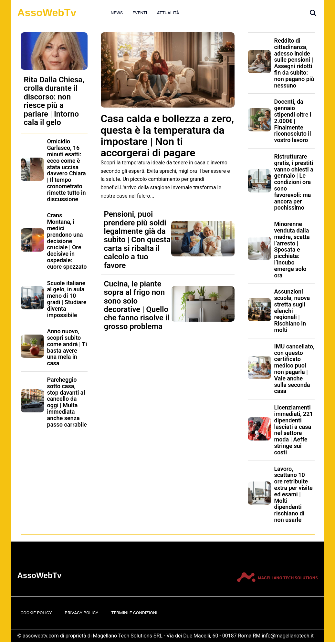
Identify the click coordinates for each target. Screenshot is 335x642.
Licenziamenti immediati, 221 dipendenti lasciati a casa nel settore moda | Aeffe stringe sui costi (293, 430)
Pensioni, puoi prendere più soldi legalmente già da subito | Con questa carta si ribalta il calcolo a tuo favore (137, 240)
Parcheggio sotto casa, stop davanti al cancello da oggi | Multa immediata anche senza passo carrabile (67, 402)
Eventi (139, 12)
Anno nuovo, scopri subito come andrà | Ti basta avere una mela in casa (67, 347)
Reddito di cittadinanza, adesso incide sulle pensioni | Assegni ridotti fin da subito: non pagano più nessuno (294, 63)
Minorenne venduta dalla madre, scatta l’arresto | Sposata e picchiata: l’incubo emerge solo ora (292, 249)
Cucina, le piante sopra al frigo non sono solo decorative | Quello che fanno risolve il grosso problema (137, 305)
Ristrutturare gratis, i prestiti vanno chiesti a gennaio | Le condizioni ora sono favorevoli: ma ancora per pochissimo (293, 182)
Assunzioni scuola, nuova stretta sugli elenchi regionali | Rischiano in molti (292, 310)
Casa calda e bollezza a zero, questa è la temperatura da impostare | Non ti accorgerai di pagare (167, 135)
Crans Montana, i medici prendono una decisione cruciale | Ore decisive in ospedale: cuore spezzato (67, 241)
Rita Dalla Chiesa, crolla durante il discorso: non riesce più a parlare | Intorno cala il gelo (54, 101)
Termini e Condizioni (134, 612)
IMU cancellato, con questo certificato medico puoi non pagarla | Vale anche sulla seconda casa (294, 369)
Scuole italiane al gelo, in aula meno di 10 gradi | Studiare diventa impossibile (67, 299)
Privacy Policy (81, 612)
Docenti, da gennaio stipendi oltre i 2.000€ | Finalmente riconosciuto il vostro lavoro (292, 120)
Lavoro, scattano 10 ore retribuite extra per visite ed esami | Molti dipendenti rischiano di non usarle (293, 494)
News (117, 12)
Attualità (168, 12)
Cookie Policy (36, 612)
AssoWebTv (47, 12)
